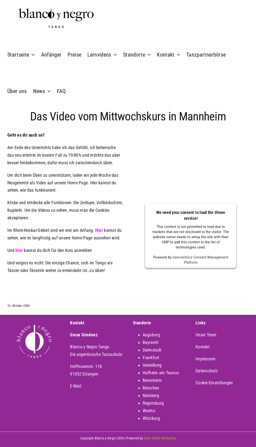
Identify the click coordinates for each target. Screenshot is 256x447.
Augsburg (151, 334)
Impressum (206, 358)
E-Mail (75, 385)
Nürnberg (151, 395)
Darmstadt (152, 350)
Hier (99, 230)
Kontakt (202, 346)
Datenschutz (207, 370)
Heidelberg (152, 365)
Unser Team (206, 334)
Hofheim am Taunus (161, 372)
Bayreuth (151, 342)
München (151, 387)
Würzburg (151, 418)
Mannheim (152, 380)
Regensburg (153, 403)
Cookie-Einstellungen (214, 382)
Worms (149, 410)
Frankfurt (151, 357)
